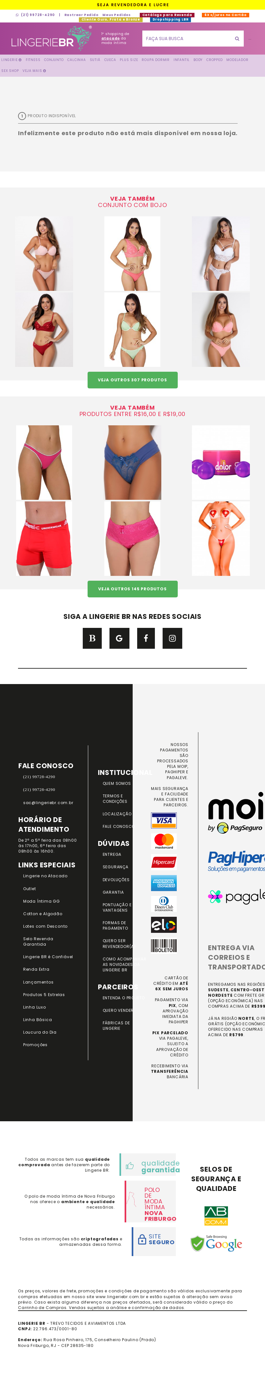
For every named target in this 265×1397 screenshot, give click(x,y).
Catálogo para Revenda (167, 15)
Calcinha (76, 59)
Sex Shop (10, 70)
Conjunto (53, 59)
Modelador (237, 59)
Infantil (182, 59)
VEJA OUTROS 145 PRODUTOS (132, 589)
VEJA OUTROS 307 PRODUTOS (132, 380)
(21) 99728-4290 (35, 15)
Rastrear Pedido (81, 15)
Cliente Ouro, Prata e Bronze (110, 19)
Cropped (214, 59)
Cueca (110, 59)
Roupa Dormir (156, 59)
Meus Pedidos (116, 15)
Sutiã (95, 59)
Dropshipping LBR (170, 19)
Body (198, 59)
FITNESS (33, 59)
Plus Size (129, 59)
